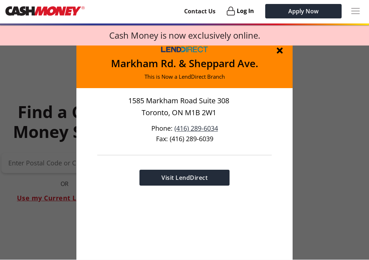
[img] (281, 50)
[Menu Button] (355, 11)
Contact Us (199, 11)
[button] (184, 153)
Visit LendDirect (184, 177)
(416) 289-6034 (196, 128)
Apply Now (303, 11)
